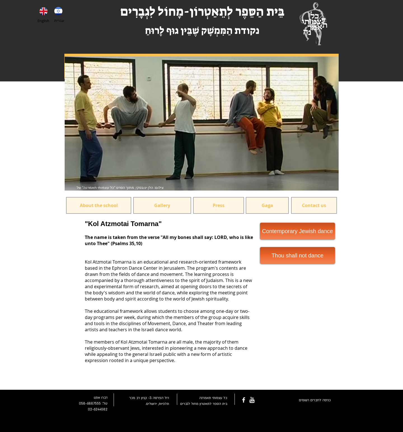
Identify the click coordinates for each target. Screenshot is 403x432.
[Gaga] (267, 205)
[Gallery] (162, 205)
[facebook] (243, 399)
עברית (59, 20)
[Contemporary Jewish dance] (297, 231)
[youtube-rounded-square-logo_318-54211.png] (252, 399)
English (43, 20)
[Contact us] (314, 205)
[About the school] (98, 205)
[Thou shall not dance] (297, 255)
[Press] (218, 205)
